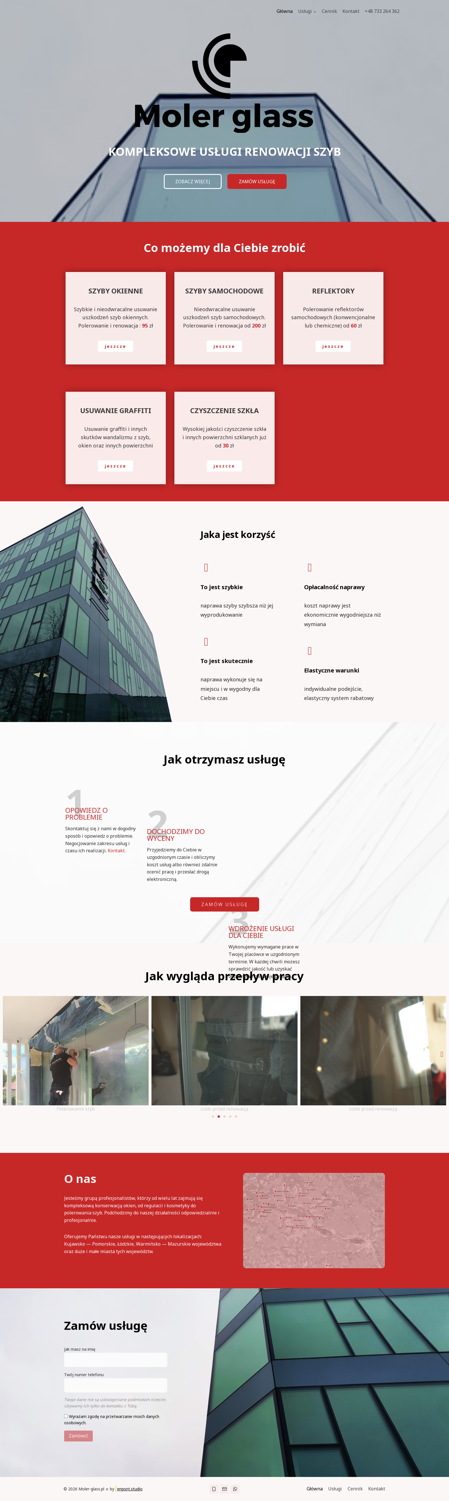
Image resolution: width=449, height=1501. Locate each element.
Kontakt (350, 11)
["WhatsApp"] (235, 1489)
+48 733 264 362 (382, 11)
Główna (285, 11)
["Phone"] (213, 1489)
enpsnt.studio (130, 1489)
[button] (314, 11)
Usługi (335, 1489)
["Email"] (224, 1489)
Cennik (329, 11)
